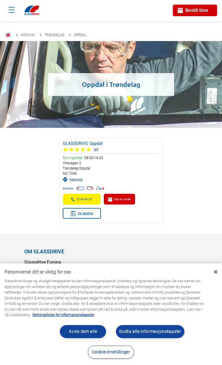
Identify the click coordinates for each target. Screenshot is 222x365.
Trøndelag (54, 35)
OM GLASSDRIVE (44, 251)
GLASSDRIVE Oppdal (83, 143)
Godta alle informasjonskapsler (150, 331)
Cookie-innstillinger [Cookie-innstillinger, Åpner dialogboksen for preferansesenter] (111, 352)
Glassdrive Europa (42, 262)
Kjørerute (73, 179)
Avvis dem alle (83, 331)
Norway (28, 35)
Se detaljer (81, 213)
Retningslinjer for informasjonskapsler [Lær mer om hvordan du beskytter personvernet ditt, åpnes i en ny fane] (63, 315)
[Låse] (215, 272)
